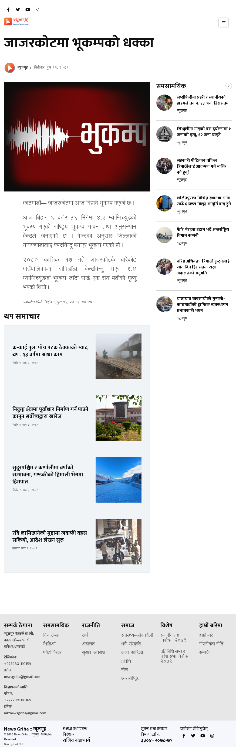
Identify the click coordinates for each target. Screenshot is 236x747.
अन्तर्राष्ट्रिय (130, 679)
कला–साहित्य (132, 653)
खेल (124, 670)
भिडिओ (49, 644)
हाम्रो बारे (206, 635)
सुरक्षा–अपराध (93, 653)
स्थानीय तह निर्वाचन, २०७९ (173, 638)
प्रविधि (126, 661)
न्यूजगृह (23, 67)
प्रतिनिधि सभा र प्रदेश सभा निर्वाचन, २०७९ (175, 657)
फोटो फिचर (52, 653)
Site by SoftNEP (14, 744)
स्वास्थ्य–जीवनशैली (137, 635)
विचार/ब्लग (51, 635)
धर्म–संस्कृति (131, 644)
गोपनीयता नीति (211, 644)
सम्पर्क (204, 653)
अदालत (88, 644)
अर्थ (85, 635)
